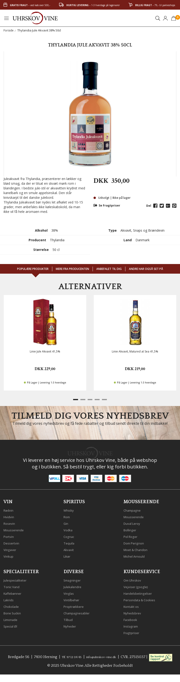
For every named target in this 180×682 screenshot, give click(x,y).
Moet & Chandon (139, 548)
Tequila (70, 542)
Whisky (70, 509)
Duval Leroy (134, 522)
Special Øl (12, 625)
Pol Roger (132, 535)
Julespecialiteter (18, 579)
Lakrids (10, 599)
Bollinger (131, 529)
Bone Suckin (15, 612)
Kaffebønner (14, 592)
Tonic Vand (14, 585)
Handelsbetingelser (141, 592)
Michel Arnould (137, 555)
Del (148, 206)
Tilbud (69, 618)
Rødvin (10, 509)
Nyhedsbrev (134, 612)
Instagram (133, 625)
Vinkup (10, 555)
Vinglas (70, 592)
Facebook (132, 618)
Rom (68, 515)
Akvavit (70, 548)
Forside (9, 30)
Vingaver (11, 548)
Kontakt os (133, 605)
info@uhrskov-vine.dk (116, 656)
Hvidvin (10, 515)
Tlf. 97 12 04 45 (79, 656)
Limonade (12, 618)
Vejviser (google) (138, 585)
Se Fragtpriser (107, 205)
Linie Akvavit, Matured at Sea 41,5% (135, 351)
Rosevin (11, 522)
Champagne (134, 509)
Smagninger (74, 579)
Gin (67, 522)
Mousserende (16, 529)
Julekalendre (74, 585)
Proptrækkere (76, 605)
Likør (68, 555)
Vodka (69, 529)
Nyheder (71, 625)
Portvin (10, 535)
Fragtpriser (133, 631)
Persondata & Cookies (143, 599)
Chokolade (13, 605)
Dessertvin (13, 542)
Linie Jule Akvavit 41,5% (45, 351)
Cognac (70, 535)
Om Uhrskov (135, 579)
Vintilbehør (73, 599)
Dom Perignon (136, 542)
